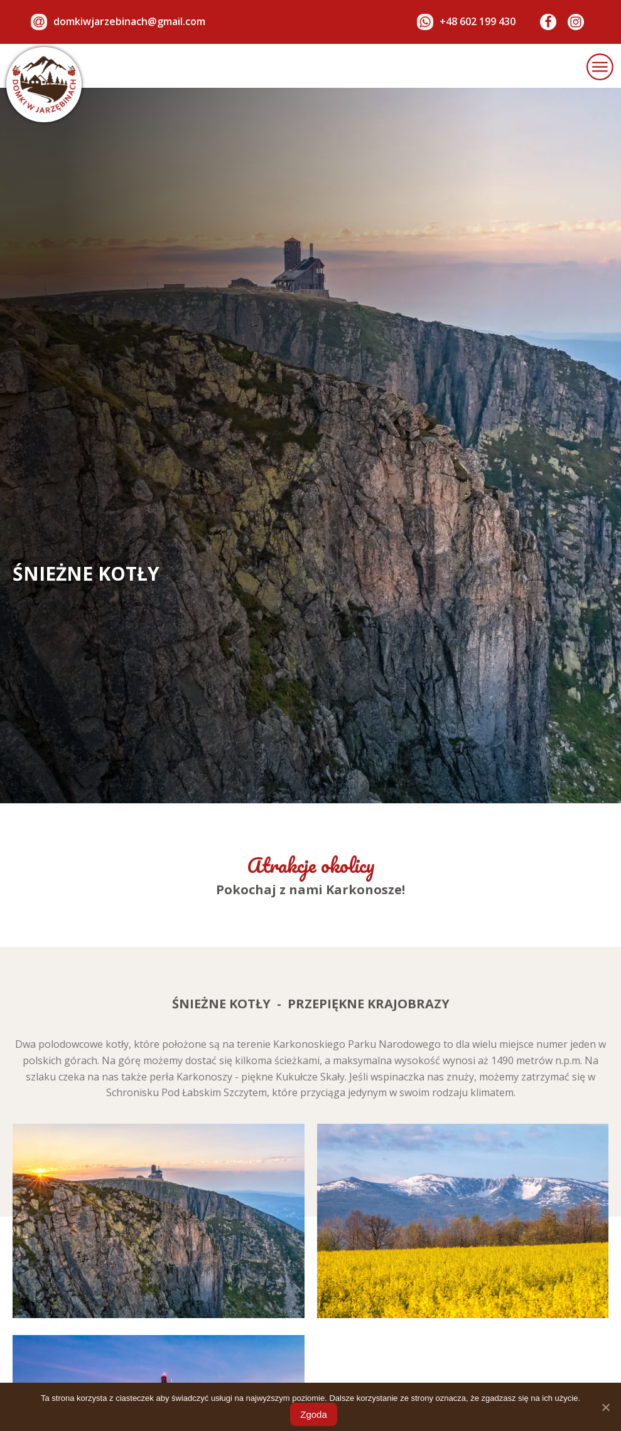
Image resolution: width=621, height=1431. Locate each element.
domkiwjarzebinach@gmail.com (129, 21)
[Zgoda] (605, 1407)
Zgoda (313, 1414)
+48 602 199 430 (478, 21)
